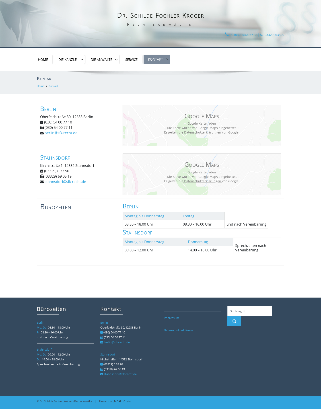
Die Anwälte (104, 59)
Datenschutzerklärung (178, 330)
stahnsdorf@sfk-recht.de (65, 181)
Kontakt (158, 59)
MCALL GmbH (123, 401)
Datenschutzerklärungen (202, 132)
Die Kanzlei (70, 59)
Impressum (171, 318)
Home (43, 59)
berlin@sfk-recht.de (61, 132)
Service (131, 59)
